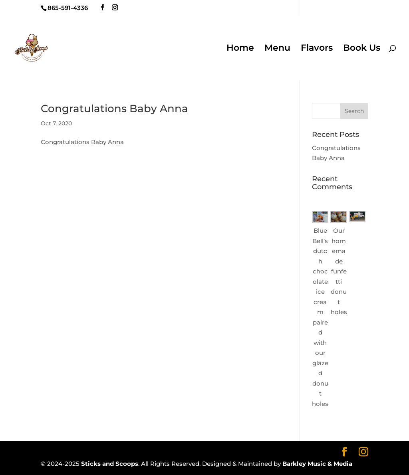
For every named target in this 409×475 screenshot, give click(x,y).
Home (240, 49)
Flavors (317, 49)
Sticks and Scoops (109, 463)
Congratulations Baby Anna (114, 108)
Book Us (361, 49)
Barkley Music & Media (317, 463)
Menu (277, 49)
